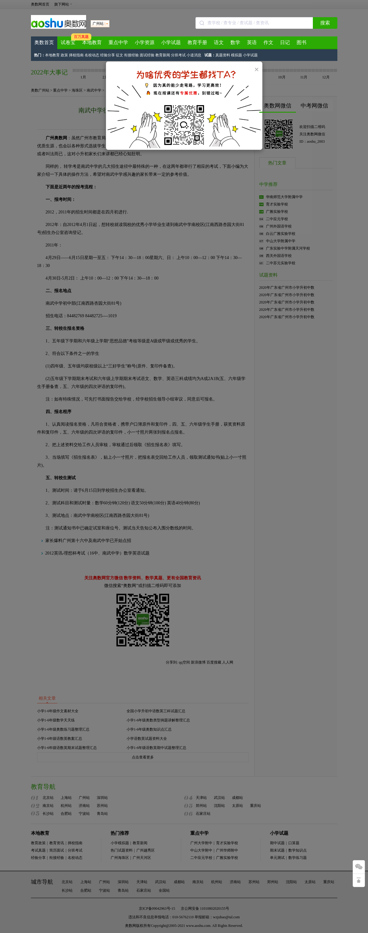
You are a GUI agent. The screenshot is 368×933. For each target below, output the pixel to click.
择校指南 (76, 55)
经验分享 (107, 55)
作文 (268, 42)
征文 (119, 55)
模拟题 (236, 55)
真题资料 (222, 55)
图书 (301, 42)
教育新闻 (162, 55)
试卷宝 (68, 42)
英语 (252, 42)
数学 (235, 42)
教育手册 (197, 42)
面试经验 (147, 55)
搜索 (325, 22)
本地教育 (92, 42)
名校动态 (92, 55)
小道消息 (194, 55)
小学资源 (144, 42)
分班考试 (178, 55)
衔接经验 (131, 55)
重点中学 (118, 42)
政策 (64, 55)
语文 (219, 42)
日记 (285, 42)
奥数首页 (44, 42)
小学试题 (171, 42)
